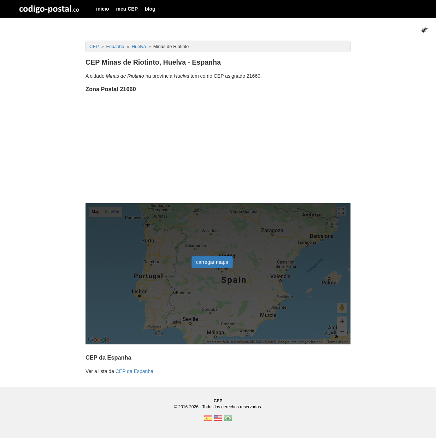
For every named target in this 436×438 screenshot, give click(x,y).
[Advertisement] (218, 148)
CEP (218, 400)
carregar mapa (212, 262)
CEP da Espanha (134, 371)
